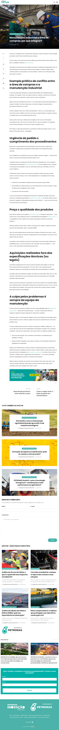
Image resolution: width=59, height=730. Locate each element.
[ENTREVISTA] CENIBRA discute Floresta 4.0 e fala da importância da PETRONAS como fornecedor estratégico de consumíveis (14, 660)
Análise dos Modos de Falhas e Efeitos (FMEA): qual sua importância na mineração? (14, 613)
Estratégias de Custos (16, 717)
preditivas (35, 164)
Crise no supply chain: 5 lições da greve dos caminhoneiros (44, 393)
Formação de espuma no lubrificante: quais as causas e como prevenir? (29, 453)
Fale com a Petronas (43, 717)
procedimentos (29, 63)
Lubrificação (35, 568)
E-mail (33, 506)
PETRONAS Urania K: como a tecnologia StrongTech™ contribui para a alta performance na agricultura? (29, 482)
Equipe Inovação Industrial (26, 428)
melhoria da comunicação (35, 352)
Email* (4, 676)
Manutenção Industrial (16, 34)
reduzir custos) (52, 216)
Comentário (5, 515)
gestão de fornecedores (36, 198)
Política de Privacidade (30, 717)
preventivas (28, 164)
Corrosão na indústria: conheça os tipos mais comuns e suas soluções (43, 574)
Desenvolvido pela (26, 726)
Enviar (29, 690)
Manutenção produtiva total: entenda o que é (22, 392)
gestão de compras (34, 214)
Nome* (4, 682)
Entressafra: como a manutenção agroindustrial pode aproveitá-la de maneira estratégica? (29, 423)
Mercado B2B (46, 715)
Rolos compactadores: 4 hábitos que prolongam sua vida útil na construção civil (44, 613)
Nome (4, 506)
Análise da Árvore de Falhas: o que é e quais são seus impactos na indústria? (15, 574)
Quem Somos (16, 715)
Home (10, 715)
